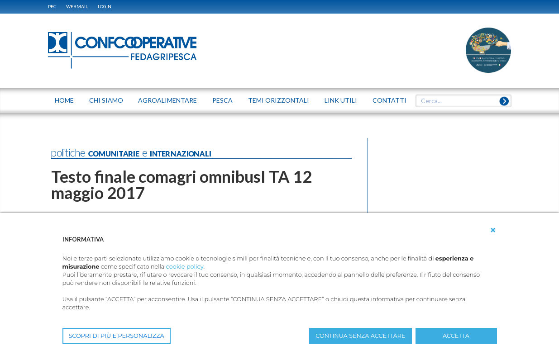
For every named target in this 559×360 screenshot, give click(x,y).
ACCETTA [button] (456, 335)
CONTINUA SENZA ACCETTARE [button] (360, 335)
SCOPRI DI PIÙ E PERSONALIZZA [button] (116, 335)
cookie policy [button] (185, 266)
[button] (493, 230)
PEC (52, 6)
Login (104, 6)
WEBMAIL (77, 6)
